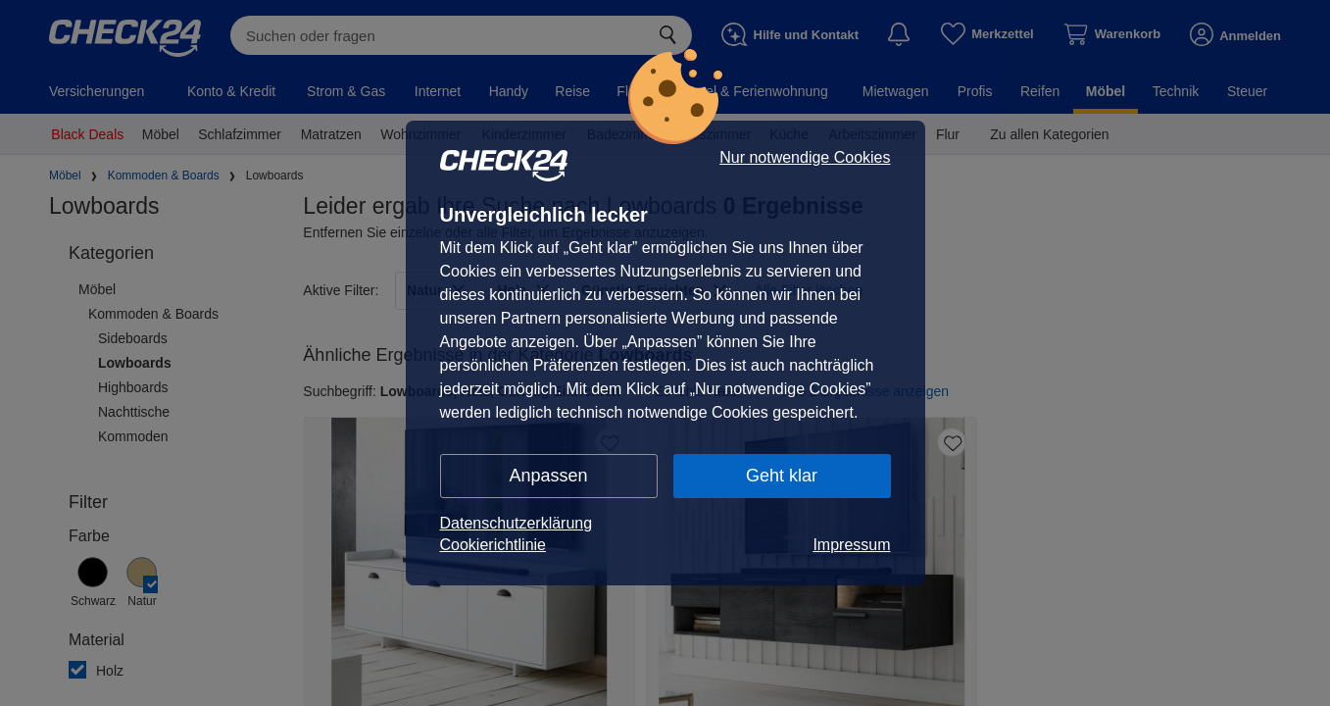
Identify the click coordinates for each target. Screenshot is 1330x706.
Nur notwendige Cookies (804, 158)
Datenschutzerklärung (516, 523)
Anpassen (548, 475)
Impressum (851, 544)
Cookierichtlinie (493, 544)
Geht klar (781, 475)
